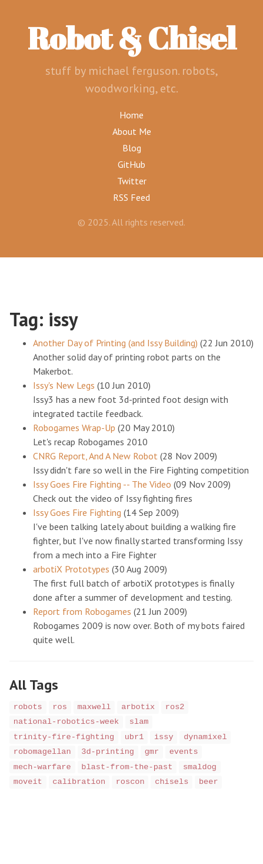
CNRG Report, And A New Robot (95, 456)
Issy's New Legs (64, 385)
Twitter (132, 181)
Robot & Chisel (132, 37)
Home (131, 115)
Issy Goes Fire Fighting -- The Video (102, 484)
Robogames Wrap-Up (74, 427)
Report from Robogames (82, 611)
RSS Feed (131, 197)
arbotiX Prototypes (71, 569)
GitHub (131, 164)
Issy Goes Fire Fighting (77, 512)
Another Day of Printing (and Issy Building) (115, 343)
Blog (131, 148)
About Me (131, 131)
